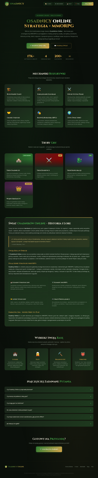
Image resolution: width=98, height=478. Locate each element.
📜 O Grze (48, 4)
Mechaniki (82, 466)
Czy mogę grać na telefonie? (49, 404)
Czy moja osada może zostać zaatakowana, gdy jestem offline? (49, 418)
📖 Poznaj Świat (61, 46)
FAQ (92, 466)
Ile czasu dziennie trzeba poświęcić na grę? (49, 411)
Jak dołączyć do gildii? (49, 425)
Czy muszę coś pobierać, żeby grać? (49, 398)
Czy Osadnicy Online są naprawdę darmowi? (49, 391)
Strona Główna (69, 466)
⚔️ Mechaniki (59, 4)
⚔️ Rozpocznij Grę (38, 46)
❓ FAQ (77, 4)
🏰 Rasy (69, 4)
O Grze (76, 466)
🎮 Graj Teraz (87, 3)
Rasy (88, 466)
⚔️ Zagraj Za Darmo (49, 449)
